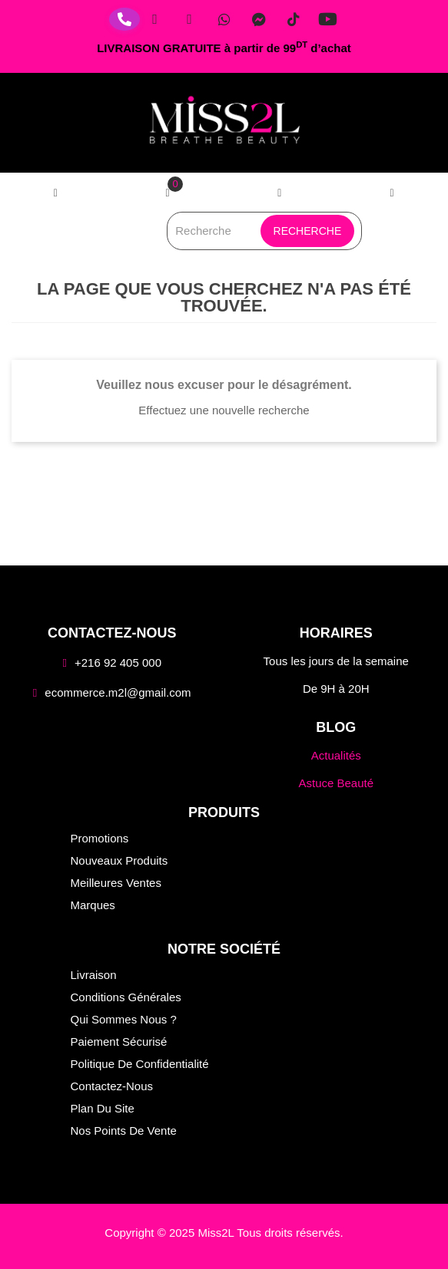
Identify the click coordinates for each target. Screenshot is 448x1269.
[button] (392, 192)
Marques (93, 904)
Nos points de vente (124, 1130)
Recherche (308, 231)
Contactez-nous (112, 1086)
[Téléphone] (124, 19)
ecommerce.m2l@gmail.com (118, 692)
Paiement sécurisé (119, 1041)
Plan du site (102, 1108)
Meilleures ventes (116, 882)
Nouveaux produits (119, 860)
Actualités (336, 755)
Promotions (100, 838)
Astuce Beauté (335, 782)
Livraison (94, 974)
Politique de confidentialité (140, 1063)
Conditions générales (126, 997)
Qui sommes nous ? (124, 1019)
